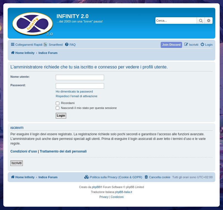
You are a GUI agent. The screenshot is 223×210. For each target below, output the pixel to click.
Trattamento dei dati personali (63, 151)
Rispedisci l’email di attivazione (76, 96)
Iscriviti (17, 163)
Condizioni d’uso (23, 151)
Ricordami (65, 103)
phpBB (96, 187)
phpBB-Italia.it (123, 192)
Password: (18, 85)
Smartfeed (56, 44)
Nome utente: (20, 76)
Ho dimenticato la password (74, 91)
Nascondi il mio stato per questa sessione (86, 108)
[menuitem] (70, 44)
